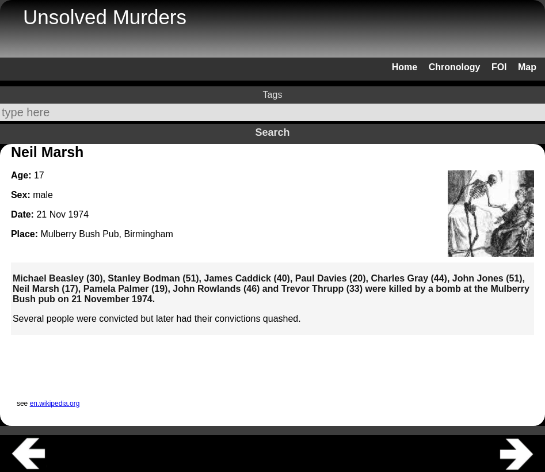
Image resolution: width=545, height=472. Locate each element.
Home (404, 67)
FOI (499, 67)
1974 (78, 214)
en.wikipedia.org (55, 403)
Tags (273, 95)
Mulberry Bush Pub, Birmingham (107, 234)
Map (527, 67)
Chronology (455, 67)
